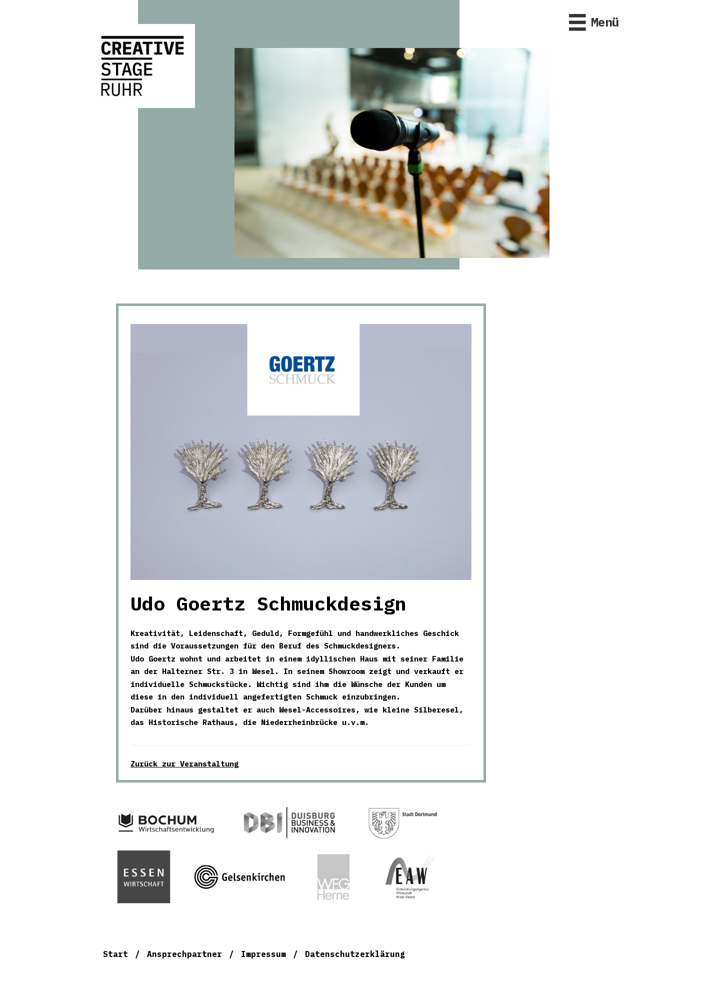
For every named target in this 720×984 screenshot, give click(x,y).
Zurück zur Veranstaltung (184, 763)
